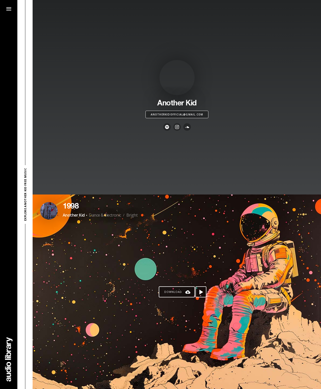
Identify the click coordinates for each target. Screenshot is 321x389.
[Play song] (200, 291)
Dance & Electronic (105, 215)
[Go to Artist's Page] (49, 211)
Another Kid (74, 215)
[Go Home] (9, 359)
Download (173, 292)
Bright (131, 215)
